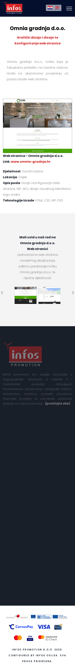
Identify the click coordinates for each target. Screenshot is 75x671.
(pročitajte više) (57, 405)
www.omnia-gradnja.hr (31, 161)
